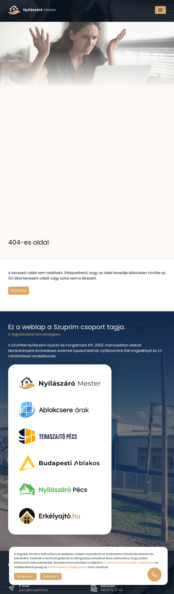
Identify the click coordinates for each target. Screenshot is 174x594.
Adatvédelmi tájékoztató (67, 567)
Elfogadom (25, 576)
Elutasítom (50, 576)
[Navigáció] (160, 10)
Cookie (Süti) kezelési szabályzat (128, 563)
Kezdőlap (18, 290)
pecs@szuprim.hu (33, 590)
